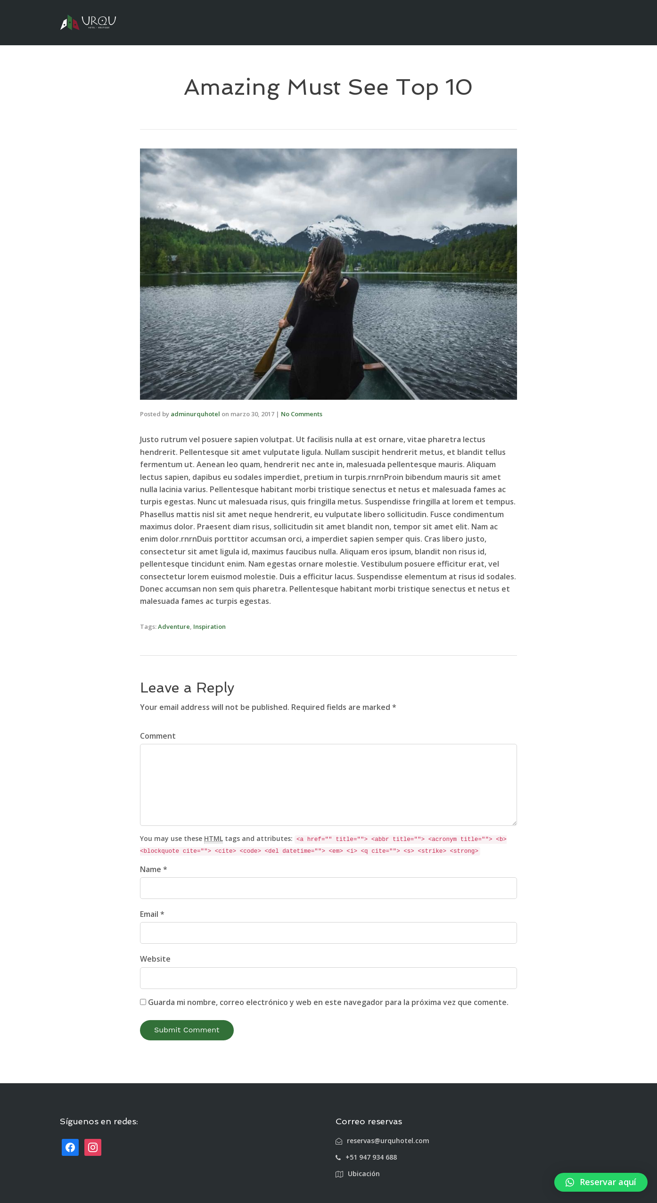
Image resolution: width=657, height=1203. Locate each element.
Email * (152, 914)
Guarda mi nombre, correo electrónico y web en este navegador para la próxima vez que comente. (328, 1002)
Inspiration (209, 626)
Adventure (174, 626)
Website (155, 959)
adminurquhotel (195, 414)
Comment (158, 736)
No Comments (301, 414)
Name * (153, 869)
